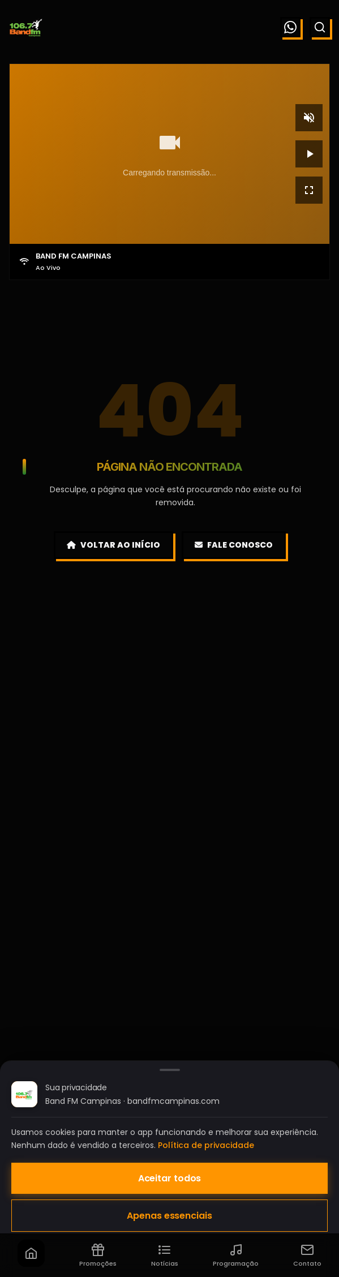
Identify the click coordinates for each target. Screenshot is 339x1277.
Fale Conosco (234, 545)
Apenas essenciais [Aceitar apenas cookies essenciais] (169, 1215)
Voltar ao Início (113, 545)
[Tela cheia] (309, 190)
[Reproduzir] (309, 153)
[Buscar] (320, 27)
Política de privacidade (206, 1145)
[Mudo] (309, 117)
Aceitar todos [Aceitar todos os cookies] (169, 1178)
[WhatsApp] (290, 27)
